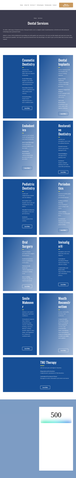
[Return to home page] (10, 5)
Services (32, 5)
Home (21, 5)
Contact (55, 5)
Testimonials (48, 5)
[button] (66, 5)
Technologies (40, 5)
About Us (26, 5)
